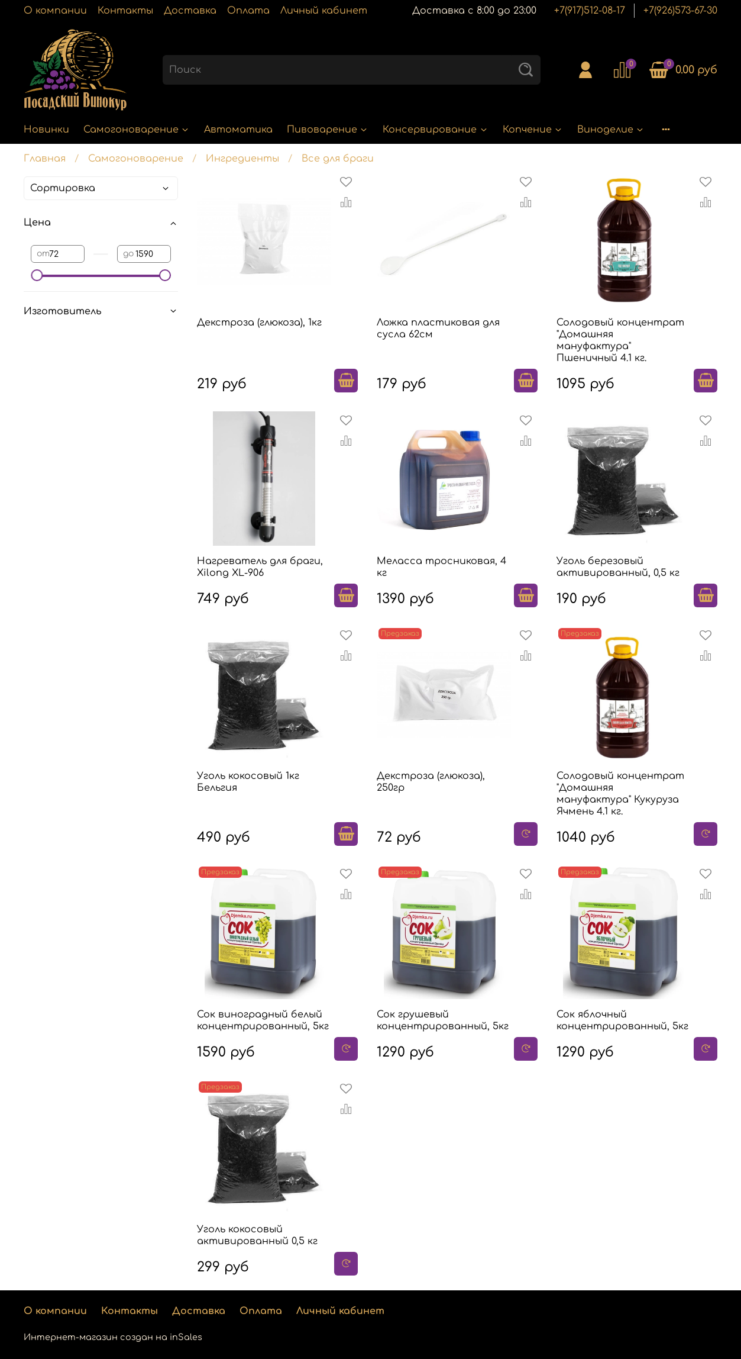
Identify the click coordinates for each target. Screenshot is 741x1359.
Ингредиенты (242, 158)
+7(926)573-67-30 (680, 10)
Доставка (190, 10)
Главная (45, 158)
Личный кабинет (323, 10)
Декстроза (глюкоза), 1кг (259, 322)
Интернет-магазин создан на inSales (113, 1337)
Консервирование (435, 129)
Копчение (533, 129)
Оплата (248, 10)
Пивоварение (327, 129)
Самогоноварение (136, 129)
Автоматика (238, 129)
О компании (55, 10)
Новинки (46, 129)
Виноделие (611, 129)
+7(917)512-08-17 (589, 10)
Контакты (125, 10)
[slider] (37, 275)
